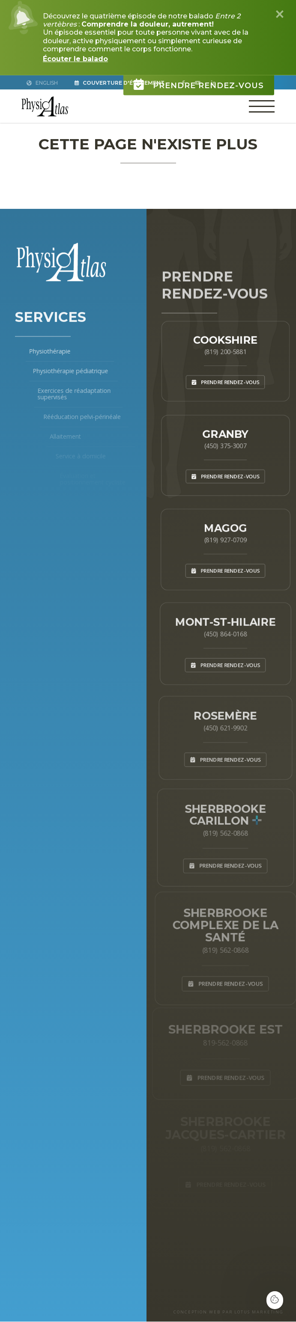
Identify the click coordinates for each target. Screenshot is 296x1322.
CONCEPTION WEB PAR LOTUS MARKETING (228, 1312)
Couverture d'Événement (120, 83)
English (42, 83)
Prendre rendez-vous (199, 79)
